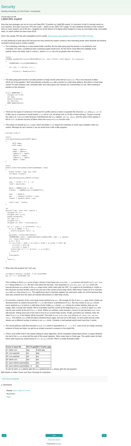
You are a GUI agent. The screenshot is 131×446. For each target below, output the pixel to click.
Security (8, 7)
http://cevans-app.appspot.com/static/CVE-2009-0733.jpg (70, 36)
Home (54, 435)
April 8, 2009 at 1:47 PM (21, 390)
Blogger (58, 444)
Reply (9, 397)
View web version (54, 440)
